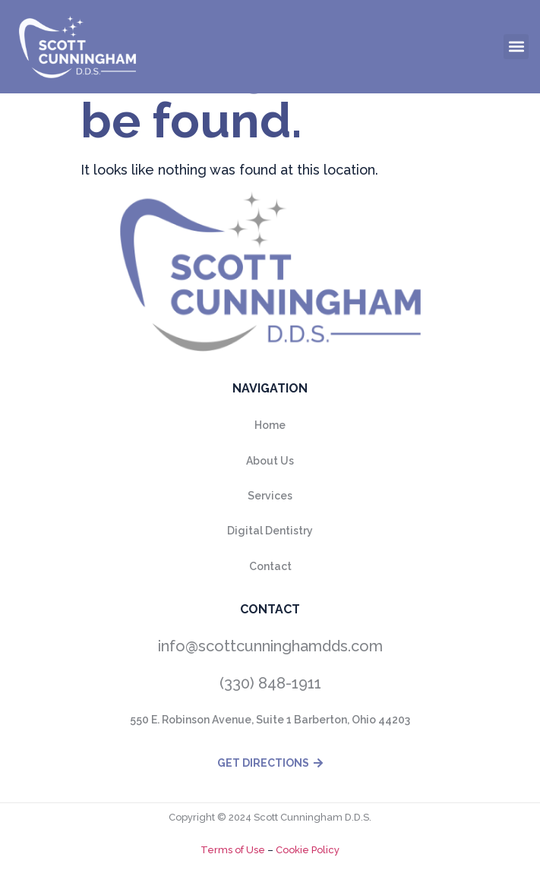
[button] (516, 46)
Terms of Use (233, 850)
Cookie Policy (306, 850)
